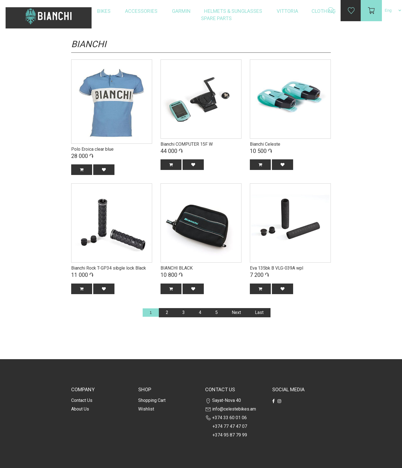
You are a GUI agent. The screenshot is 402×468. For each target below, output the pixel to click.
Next (236, 312)
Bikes (104, 11)
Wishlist (146, 409)
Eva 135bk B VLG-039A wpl (276, 268)
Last (259, 312)
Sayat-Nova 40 (223, 400)
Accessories (142, 11)
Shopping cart (152, 400)
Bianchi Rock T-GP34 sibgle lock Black (108, 268)
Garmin (181, 11)
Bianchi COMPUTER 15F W (187, 144)
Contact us (81, 400)
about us (80, 409)
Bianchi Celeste (265, 144)
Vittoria (287, 11)
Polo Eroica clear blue (92, 149)
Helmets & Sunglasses (233, 11)
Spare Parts (217, 18)
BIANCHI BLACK (177, 268)
